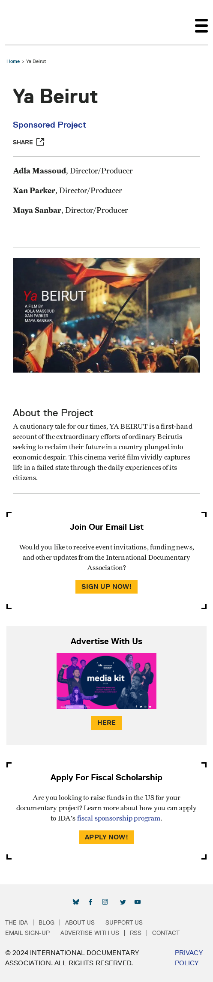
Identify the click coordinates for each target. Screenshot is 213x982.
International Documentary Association (20, 22)
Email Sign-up (27, 933)
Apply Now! (106, 837)
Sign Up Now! (106, 586)
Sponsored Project (49, 124)
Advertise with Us (89, 933)
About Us (80, 922)
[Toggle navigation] (201, 22)
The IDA (16, 922)
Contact (166, 933)
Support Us (124, 922)
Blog (46, 922)
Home (13, 61)
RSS (135, 933)
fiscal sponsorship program (119, 818)
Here (106, 723)
